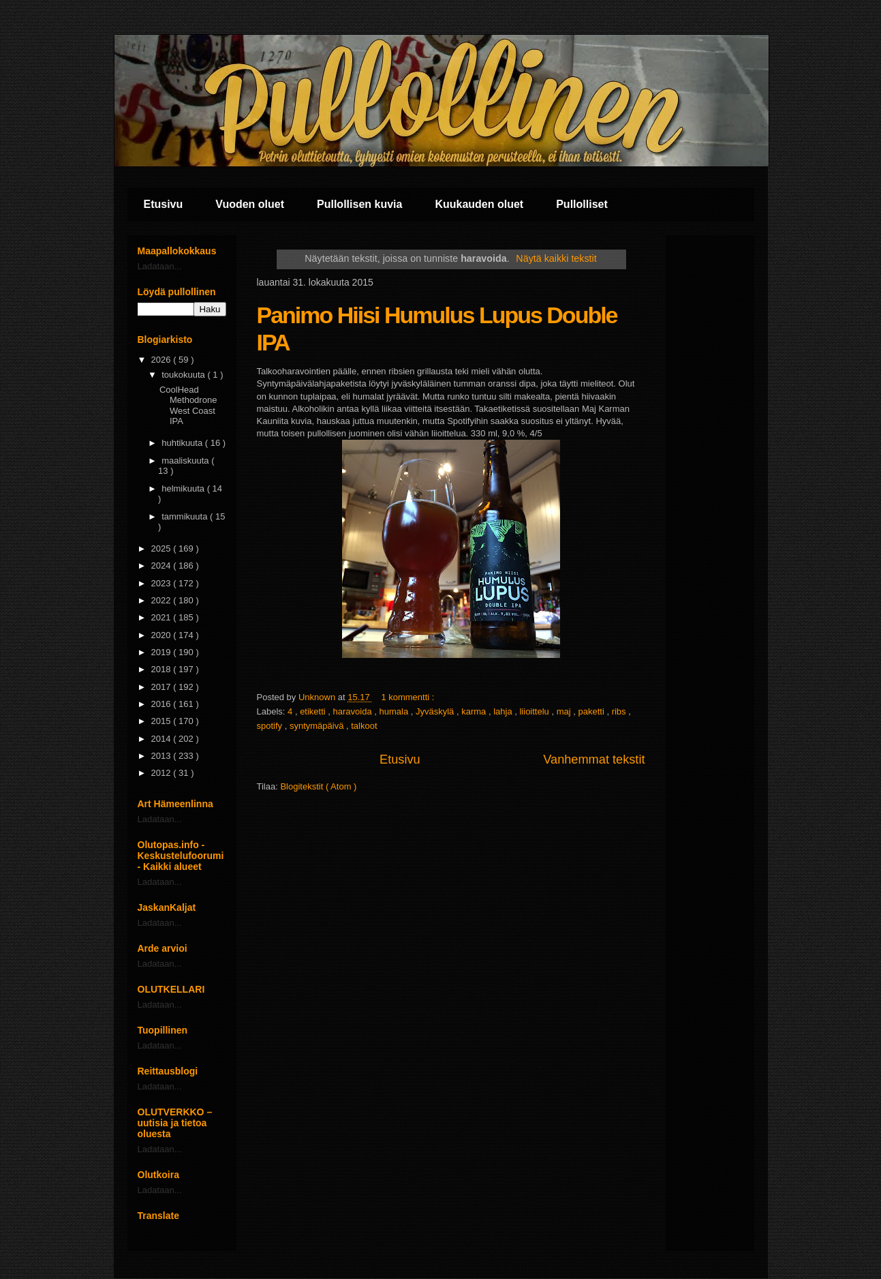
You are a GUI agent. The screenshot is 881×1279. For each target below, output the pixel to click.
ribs (620, 711)
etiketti (314, 711)
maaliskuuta (186, 460)
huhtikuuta (183, 443)
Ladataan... (160, 266)
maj (565, 711)
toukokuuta (184, 375)
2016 (162, 704)
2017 (162, 687)
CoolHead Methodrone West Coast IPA (188, 406)
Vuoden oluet (249, 204)
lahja (503, 711)
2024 (162, 565)
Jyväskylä (436, 711)
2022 (162, 600)
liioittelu (535, 711)
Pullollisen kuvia (359, 204)
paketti (592, 711)
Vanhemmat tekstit (594, 759)
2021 (162, 617)
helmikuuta (183, 488)
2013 (162, 756)
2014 (162, 739)
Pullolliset (582, 204)
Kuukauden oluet (479, 204)
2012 (162, 773)
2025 (162, 548)
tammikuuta (185, 516)
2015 (162, 721)
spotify (271, 726)
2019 (162, 652)
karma (475, 711)
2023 (162, 583)
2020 (162, 635)
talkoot (364, 726)
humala (395, 711)
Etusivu (163, 204)
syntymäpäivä (318, 726)
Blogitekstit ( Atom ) (318, 786)
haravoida (354, 711)
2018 (162, 669)
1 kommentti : (409, 697)
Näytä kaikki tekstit (556, 258)
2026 (162, 360)
